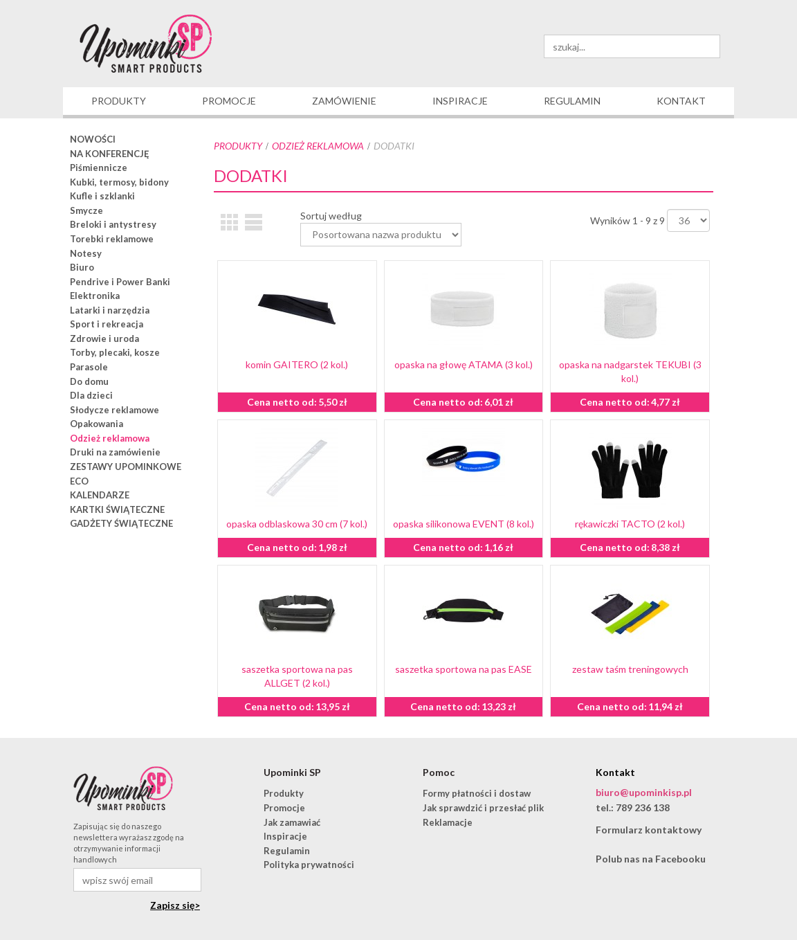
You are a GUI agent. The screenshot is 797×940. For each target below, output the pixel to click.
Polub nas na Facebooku (651, 859)
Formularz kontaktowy (649, 829)
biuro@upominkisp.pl (644, 792)
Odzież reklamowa (318, 146)
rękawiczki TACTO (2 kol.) (630, 524)
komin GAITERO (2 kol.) (297, 364)
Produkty (238, 146)
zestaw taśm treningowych (630, 669)
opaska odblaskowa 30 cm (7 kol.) (296, 524)
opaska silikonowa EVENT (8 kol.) (463, 524)
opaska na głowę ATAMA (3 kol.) (463, 364)
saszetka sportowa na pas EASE (463, 669)
